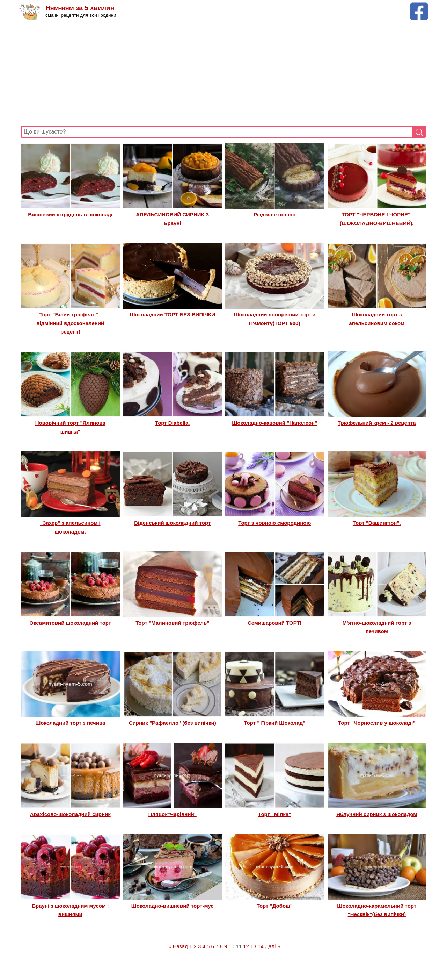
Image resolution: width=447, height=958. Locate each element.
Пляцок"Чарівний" (172, 814)
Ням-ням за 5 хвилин (79, 8)
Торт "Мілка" (274, 814)
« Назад (177, 946)
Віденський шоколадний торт (172, 523)
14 (261, 946)
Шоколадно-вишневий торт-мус (172, 906)
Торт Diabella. (172, 423)
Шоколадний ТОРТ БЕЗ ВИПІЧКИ (172, 314)
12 (246, 946)
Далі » (272, 946)
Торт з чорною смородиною (274, 523)
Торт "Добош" (275, 906)
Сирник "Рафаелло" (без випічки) (172, 723)
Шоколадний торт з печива (70, 723)
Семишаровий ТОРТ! (275, 623)
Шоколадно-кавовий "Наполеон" (274, 423)
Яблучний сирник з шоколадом (376, 814)
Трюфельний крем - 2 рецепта (377, 423)
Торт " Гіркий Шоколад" (274, 723)
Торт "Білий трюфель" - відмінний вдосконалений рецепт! (70, 323)
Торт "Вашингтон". (377, 523)
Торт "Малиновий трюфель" (172, 623)
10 (232, 946)
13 (253, 946)
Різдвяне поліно (274, 214)
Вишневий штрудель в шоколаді (70, 214)
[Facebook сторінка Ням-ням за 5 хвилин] (419, 6)
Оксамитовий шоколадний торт (70, 623)
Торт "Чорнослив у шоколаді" (376, 723)
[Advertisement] (223, 73)
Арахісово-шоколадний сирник (70, 814)
